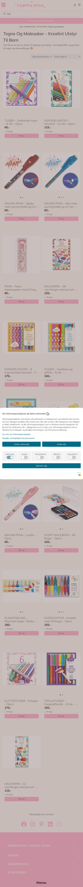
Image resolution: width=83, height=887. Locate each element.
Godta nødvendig (21, 444)
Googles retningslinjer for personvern (18, 438)
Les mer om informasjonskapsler (16, 434)
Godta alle (61, 444)
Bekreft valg (41, 465)
